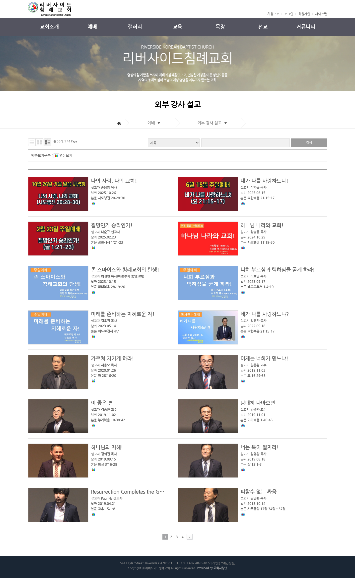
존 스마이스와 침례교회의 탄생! (125, 270)
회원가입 (304, 14)
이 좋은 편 (102, 403)
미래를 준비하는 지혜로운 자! (122, 314)
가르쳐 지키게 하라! (112, 358)
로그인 (288, 14)
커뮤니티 (305, 27)
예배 (92, 27)
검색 (309, 142)
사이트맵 (321, 14)
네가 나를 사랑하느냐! (264, 181)
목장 (220, 27)
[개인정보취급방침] (223, 563)
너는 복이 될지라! (259, 447)
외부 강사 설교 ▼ (213, 122)
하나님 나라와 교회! (261, 225)
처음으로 (273, 14)
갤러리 (135, 27)
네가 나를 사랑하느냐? (264, 314)
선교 (263, 27)
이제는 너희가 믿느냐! (264, 358)
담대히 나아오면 (257, 403)
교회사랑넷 (220, 568)
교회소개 (49, 27)
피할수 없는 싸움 (258, 492)
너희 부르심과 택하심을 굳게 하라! (277, 270)
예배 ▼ (155, 122)
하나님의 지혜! (107, 447)
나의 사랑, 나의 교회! (114, 181)
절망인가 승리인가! (111, 225)
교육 (177, 27)
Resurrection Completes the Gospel (131, 492)
